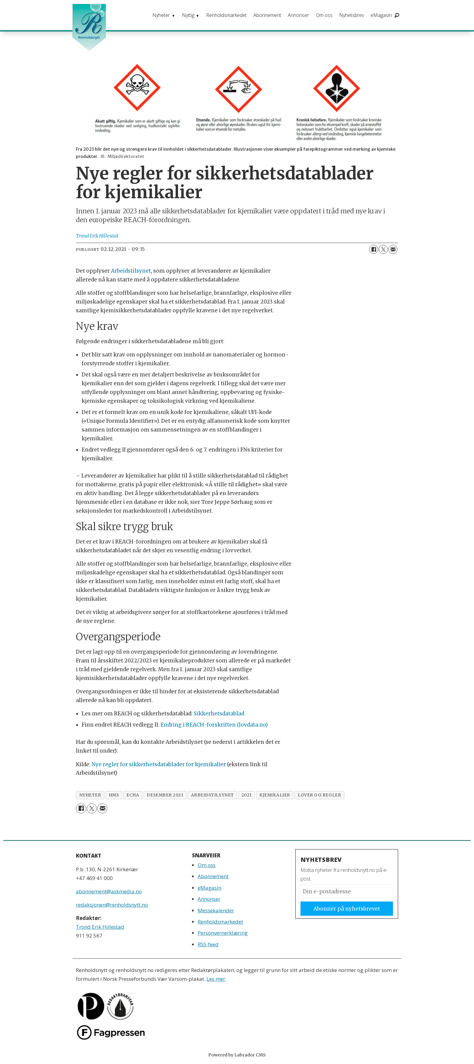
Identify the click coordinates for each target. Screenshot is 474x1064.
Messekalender (216, 910)
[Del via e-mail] (393, 249)
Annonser (298, 15)
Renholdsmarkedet (226, 15)
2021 (247, 795)
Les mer (215, 978)
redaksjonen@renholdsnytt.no (112, 904)
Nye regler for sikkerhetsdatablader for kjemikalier (159, 764)
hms (114, 795)
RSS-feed (208, 944)
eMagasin (381, 15)
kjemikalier (274, 795)
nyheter (90, 795)
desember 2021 (165, 795)
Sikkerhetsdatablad (219, 713)
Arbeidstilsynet (131, 271)
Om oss (324, 15)
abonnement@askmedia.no (109, 891)
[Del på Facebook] (373, 249)
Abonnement (267, 15)
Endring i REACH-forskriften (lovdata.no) (214, 724)
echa (132, 795)
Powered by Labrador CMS (237, 1055)
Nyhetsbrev (351, 15)
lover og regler (319, 795)
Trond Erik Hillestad (100, 926)
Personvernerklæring (223, 932)
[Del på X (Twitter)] (383, 249)
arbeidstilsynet (212, 795)
